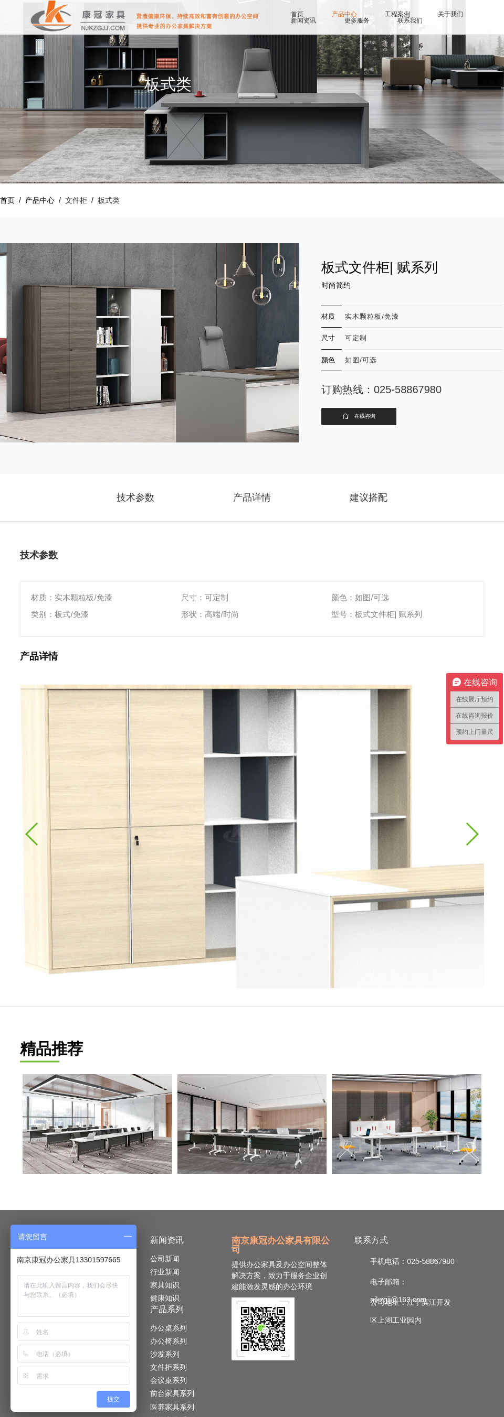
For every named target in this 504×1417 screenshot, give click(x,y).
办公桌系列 (168, 1328)
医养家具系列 (172, 1407)
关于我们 (450, 14)
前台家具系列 (172, 1393)
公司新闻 (165, 1258)
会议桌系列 (168, 1380)
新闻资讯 (303, 20)
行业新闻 (165, 1272)
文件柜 (76, 200)
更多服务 (357, 20)
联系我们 (410, 20)
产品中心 (344, 14)
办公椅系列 (168, 1341)
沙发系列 (165, 1354)
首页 (297, 14)
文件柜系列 (168, 1367)
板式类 (109, 200)
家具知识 (165, 1285)
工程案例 (397, 14)
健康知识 (165, 1298)
